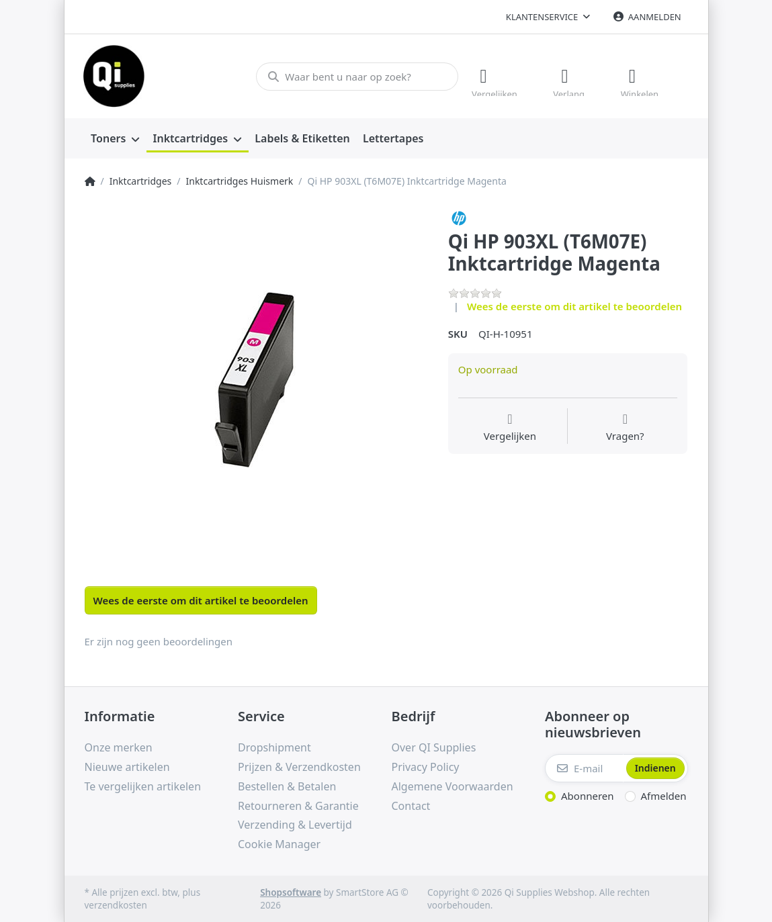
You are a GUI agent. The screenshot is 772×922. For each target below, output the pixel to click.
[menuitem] (115, 138)
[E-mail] (584, 768)
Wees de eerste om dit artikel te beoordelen (574, 305)
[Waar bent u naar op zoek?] (355, 76)
